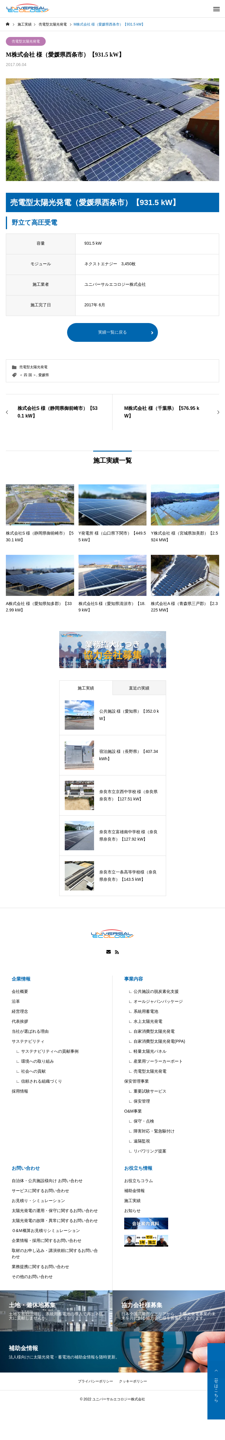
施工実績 (132, 1200)
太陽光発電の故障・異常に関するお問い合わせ (55, 1220)
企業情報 (21, 978)
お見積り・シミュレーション (38, 1200)
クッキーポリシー (133, 1381)
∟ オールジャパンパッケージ (153, 1001)
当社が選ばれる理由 (30, 1031)
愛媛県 (43, 375)
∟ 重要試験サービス (145, 1091)
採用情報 (20, 1091)
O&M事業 (133, 1111)
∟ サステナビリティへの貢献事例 (45, 1051)
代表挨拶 (20, 1021)
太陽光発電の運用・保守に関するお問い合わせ (55, 1210)
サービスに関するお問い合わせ (40, 1190)
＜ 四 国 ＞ (27, 375)
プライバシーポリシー (95, 1381)
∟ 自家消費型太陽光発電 (149, 1031)
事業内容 (133, 978)
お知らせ (132, 1210)
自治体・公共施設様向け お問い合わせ (47, 1180)
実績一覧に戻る (112, 332)
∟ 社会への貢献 (29, 1071)
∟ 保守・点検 (139, 1121)
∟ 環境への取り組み (33, 1061)
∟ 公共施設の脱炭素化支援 (151, 991)
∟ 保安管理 (137, 1101)
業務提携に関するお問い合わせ (40, 1266)
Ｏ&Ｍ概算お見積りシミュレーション (46, 1230)
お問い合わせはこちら (216, 1381)
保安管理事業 (136, 1081)
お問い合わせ (26, 1168)
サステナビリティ (28, 1041)
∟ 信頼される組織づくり (37, 1081)
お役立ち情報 (138, 1168)
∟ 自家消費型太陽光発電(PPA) (154, 1041)
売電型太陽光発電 (26, 41)
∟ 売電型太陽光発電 (145, 1071)
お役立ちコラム (138, 1180)
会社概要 (20, 991)
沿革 (16, 1001)
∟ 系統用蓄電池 (141, 1011)
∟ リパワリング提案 (145, 1151)
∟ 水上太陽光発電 (143, 1021)
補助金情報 (134, 1190)
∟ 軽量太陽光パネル (145, 1051)
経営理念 (20, 1011)
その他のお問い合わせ (32, 1276)
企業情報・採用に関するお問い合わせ (46, 1240)
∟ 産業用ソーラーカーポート (153, 1061)
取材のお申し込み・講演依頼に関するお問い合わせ (55, 1253)
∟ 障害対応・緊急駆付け (149, 1131)
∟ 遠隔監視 (137, 1141)
